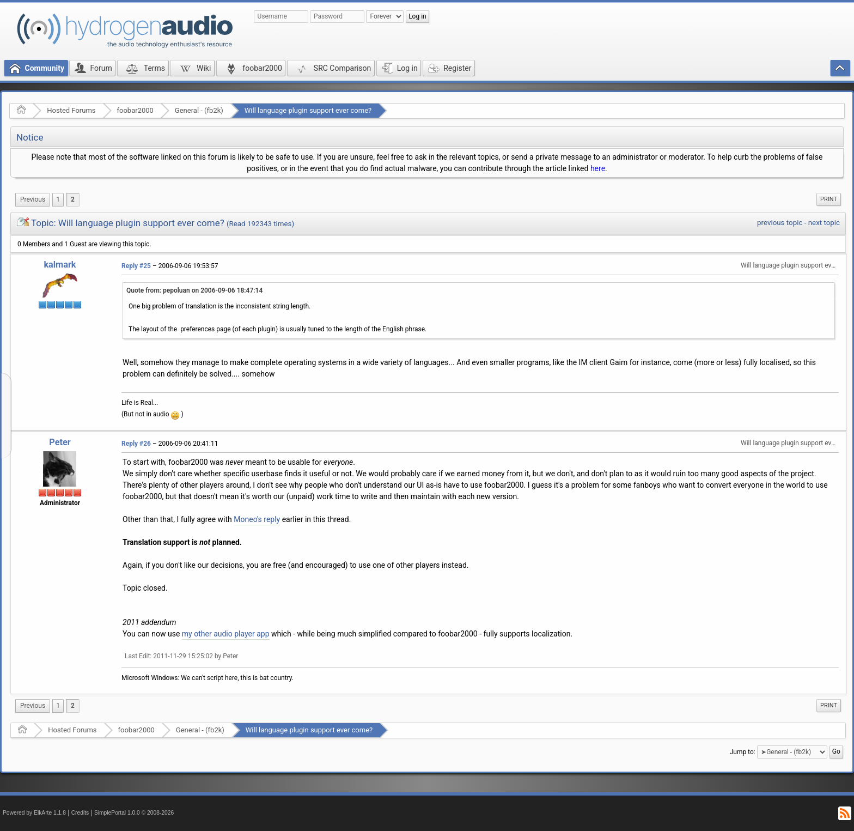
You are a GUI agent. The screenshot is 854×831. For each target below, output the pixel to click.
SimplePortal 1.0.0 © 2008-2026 (134, 813)
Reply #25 (136, 266)
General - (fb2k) (199, 110)
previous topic (779, 223)
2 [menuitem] (73, 199)
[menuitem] (32, 200)
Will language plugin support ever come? (308, 110)
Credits (80, 813)
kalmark (60, 264)
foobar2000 (135, 110)
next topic (824, 223)
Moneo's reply (257, 519)
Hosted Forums (71, 110)
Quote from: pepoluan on (194, 290)
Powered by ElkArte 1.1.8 (34, 813)
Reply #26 (136, 443)
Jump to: (742, 752)
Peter (59, 442)
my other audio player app (226, 633)
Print (828, 199)
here (597, 168)
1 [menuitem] (58, 199)
